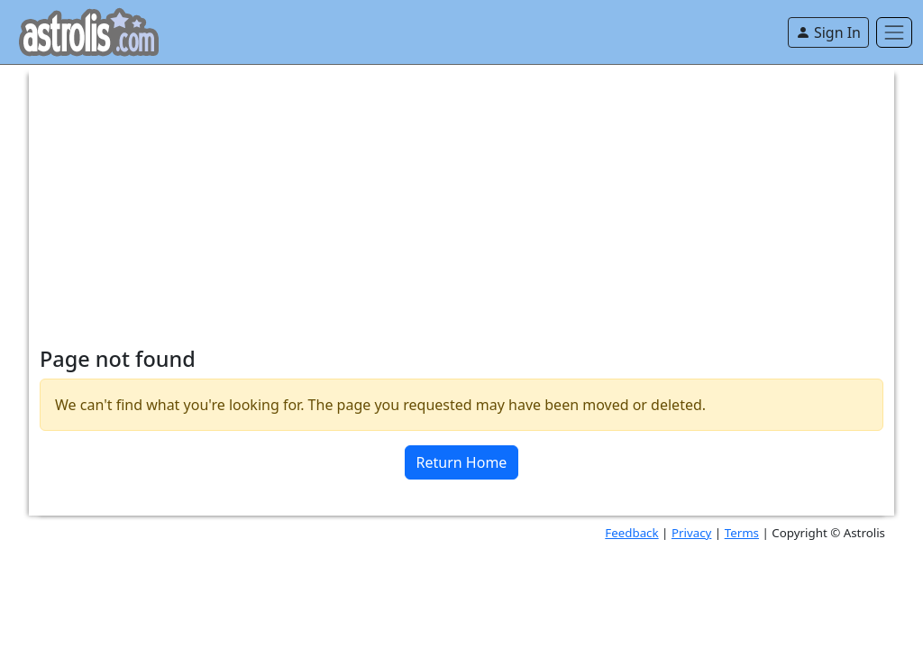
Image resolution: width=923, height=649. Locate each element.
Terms (742, 533)
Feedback (631, 533)
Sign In (828, 32)
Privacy (691, 533)
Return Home (461, 462)
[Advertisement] (461, 191)
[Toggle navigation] (894, 32)
